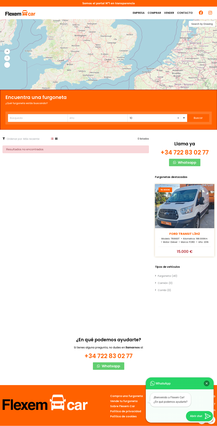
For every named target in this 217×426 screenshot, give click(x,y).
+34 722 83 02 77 (185, 152)
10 (154, 118)
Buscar (198, 118)
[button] (7, 52)
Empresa (139, 13)
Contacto (185, 13)
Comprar (154, 13)
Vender (169, 13)
